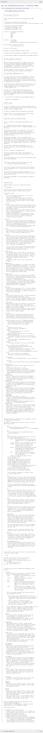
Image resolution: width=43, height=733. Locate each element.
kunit (2, 5)
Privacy (10, 731)
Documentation (30, 5)
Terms (13, 731)
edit (27, 8)
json (41, 731)
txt (38, 731)
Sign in (40, 1)
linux (6, 5)
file (24, 8)
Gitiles (7, 731)
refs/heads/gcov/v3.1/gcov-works (16, 5)
